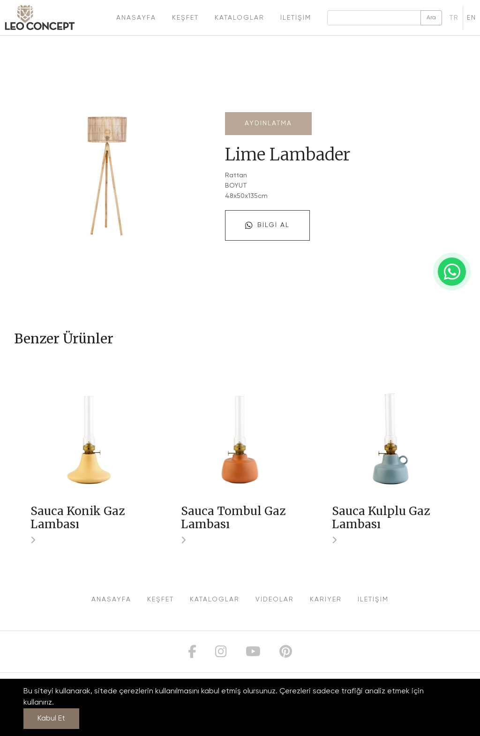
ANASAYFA (111, 599)
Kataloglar (239, 18)
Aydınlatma (268, 123)
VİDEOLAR (274, 599)
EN (471, 18)
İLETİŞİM (373, 599)
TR (454, 18)
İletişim (295, 18)
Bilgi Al (267, 225)
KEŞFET (160, 599)
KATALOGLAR (215, 599)
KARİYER (326, 599)
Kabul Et (51, 718)
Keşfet (185, 18)
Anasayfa (136, 18)
